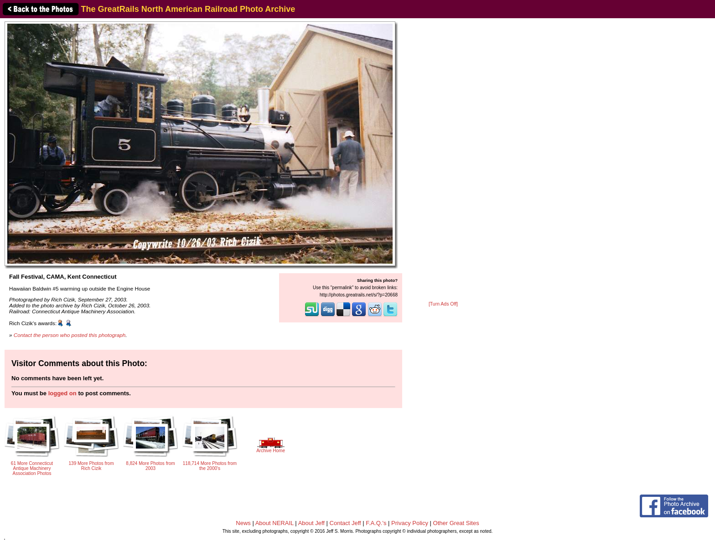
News (243, 523)
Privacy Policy (409, 523)
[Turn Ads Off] (443, 303)
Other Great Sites (456, 523)
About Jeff (311, 523)
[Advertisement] (443, 160)
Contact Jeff (345, 523)
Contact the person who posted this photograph (70, 335)
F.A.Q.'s (376, 523)
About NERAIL (274, 523)
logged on (62, 393)
